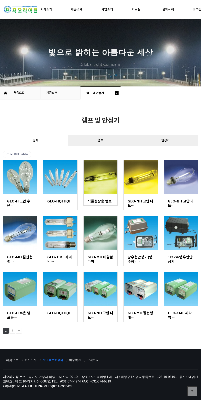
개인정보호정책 (54, 360)
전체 (35, 140)
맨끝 (19, 331)
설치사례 (168, 9)
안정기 (165, 140)
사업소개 (107, 9)
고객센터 (96, 360)
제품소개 (77, 9)
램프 (100, 140)
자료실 (136, 9)
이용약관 (77, 360)
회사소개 (46, 9)
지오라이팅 (20, 10)
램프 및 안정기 (95, 93)
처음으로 (12, 360)
